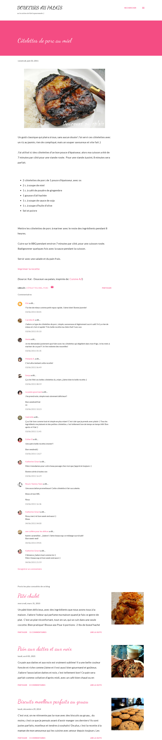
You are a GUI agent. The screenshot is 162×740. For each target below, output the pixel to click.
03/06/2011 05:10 (33, 331)
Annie (27, 339)
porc (45, 288)
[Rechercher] (130, 8)
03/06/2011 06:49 (33, 367)
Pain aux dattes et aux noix (45, 648)
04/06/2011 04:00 (33, 523)
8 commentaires (37, 685)
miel (40, 288)
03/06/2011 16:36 (33, 504)
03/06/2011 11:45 (33, 431)
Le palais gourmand (33, 392)
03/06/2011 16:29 (33, 476)
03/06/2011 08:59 (33, 384)
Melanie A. (30, 358)
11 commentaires (37, 632)
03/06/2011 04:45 (33, 312)
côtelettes (32, 288)
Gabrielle (29, 417)
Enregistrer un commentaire (30, 569)
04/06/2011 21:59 (33, 562)
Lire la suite (96, 632)
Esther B (29, 439)
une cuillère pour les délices (37, 531)
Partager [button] (106, 288)
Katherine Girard (32, 461)
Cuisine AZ (76, 278)
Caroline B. (30, 320)
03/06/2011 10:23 (33, 409)
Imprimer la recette (29, 268)
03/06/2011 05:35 (33, 350)
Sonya (28, 375)
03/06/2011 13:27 (33, 453)
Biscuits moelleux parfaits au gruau (53, 701)
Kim (27, 303)
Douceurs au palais (39, 8)
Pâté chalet (28, 595)
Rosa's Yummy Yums (34, 484)
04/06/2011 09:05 (33, 543)
